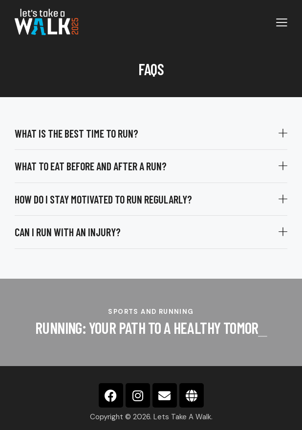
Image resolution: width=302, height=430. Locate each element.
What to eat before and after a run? (91, 166)
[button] (151, 133)
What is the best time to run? (76, 133)
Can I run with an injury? (68, 231)
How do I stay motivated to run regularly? (103, 199)
